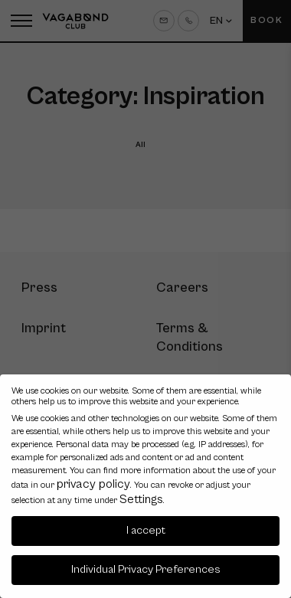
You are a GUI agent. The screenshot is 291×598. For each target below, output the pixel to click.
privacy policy (93, 484)
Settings (141, 499)
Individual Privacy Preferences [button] (146, 569)
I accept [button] (145, 530)
